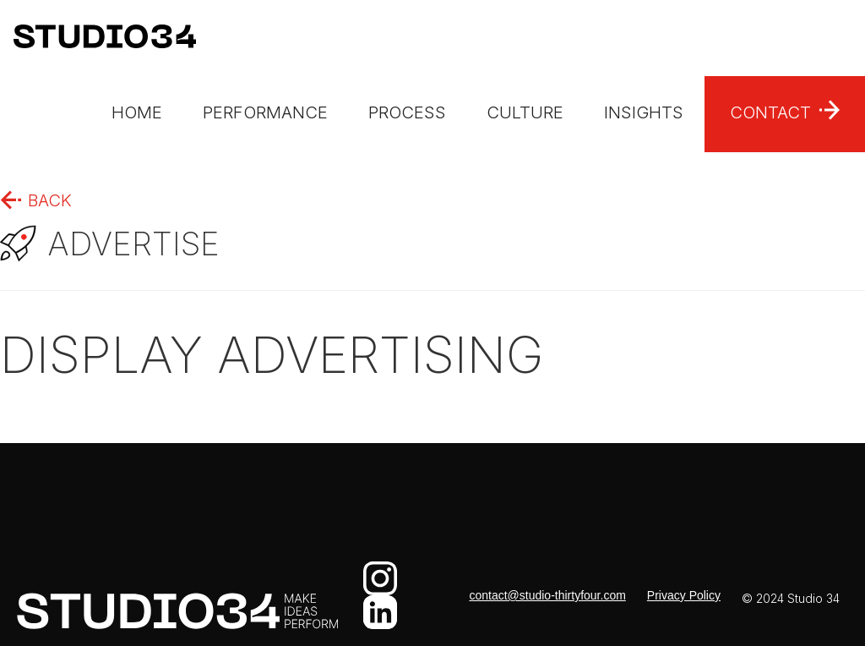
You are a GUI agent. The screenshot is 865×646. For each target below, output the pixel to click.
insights (643, 112)
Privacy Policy (684, 595)
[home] (98, 38)
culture (525, 112)
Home (137, 112)
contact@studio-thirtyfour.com (547, 595)
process (407, 112)
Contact (770, 112)
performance (265, 112)
